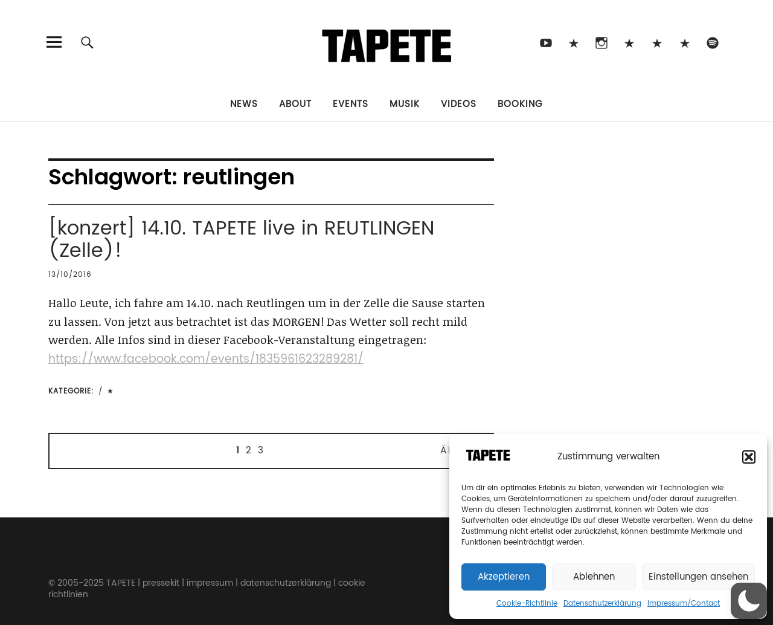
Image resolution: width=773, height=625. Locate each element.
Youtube (545, 42)
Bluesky (629, 42)
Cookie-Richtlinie (526, 603)
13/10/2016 (70, 274)
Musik (405, 104)
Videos (458, 104)
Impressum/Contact (683, 603)
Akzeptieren (504, 577)
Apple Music (684, 42)
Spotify (712, 42)
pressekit (161, 583)
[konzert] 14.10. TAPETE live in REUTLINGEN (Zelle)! (241, 240)
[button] (749, 457)
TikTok (573, 42)
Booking (520, 104)
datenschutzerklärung (285, 583)
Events (350, 104)
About (295, 104)
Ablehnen (594, 577)
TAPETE (120, 583)
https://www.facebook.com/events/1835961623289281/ (206, 359)
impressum (210, 583)
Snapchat (656, 42)
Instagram (601, 42)
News (244, 104)
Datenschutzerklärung (602, 603)
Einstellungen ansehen (698, 577)
